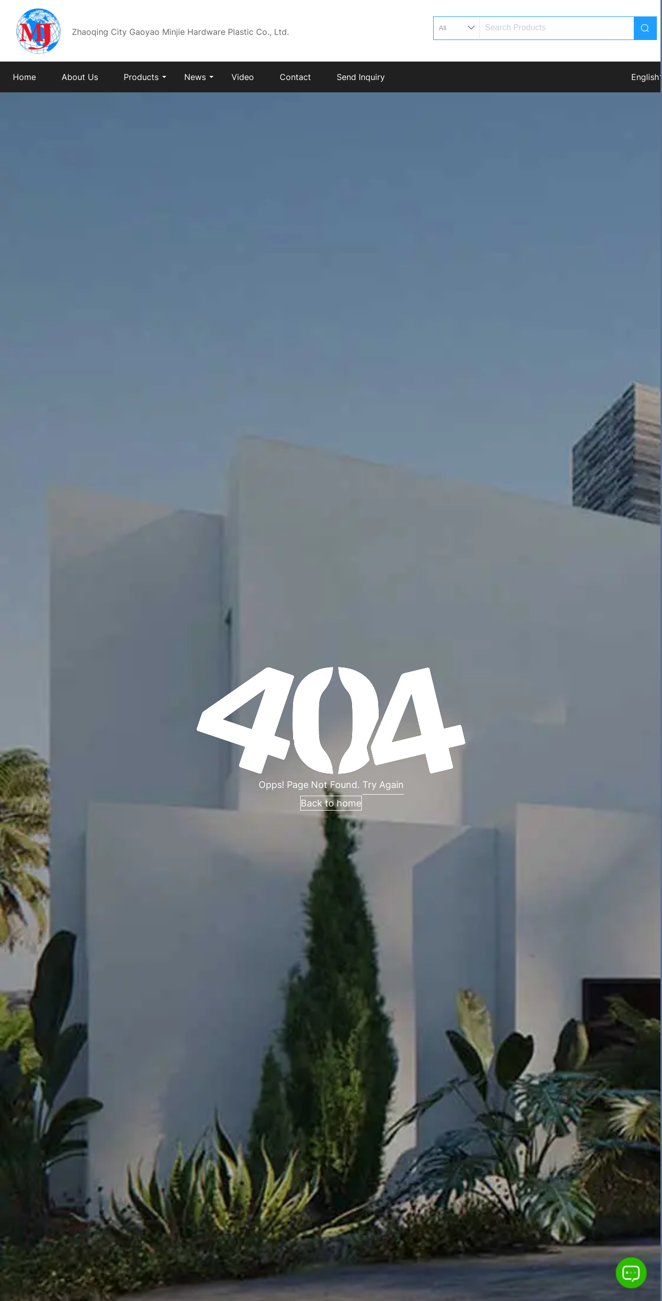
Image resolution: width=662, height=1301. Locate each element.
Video (242, 77)
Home (24, 77)
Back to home (331, 803)
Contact (295, 77)
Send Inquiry (361, 77)
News (195, 77)
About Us (80, 77)
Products (141, 77)
